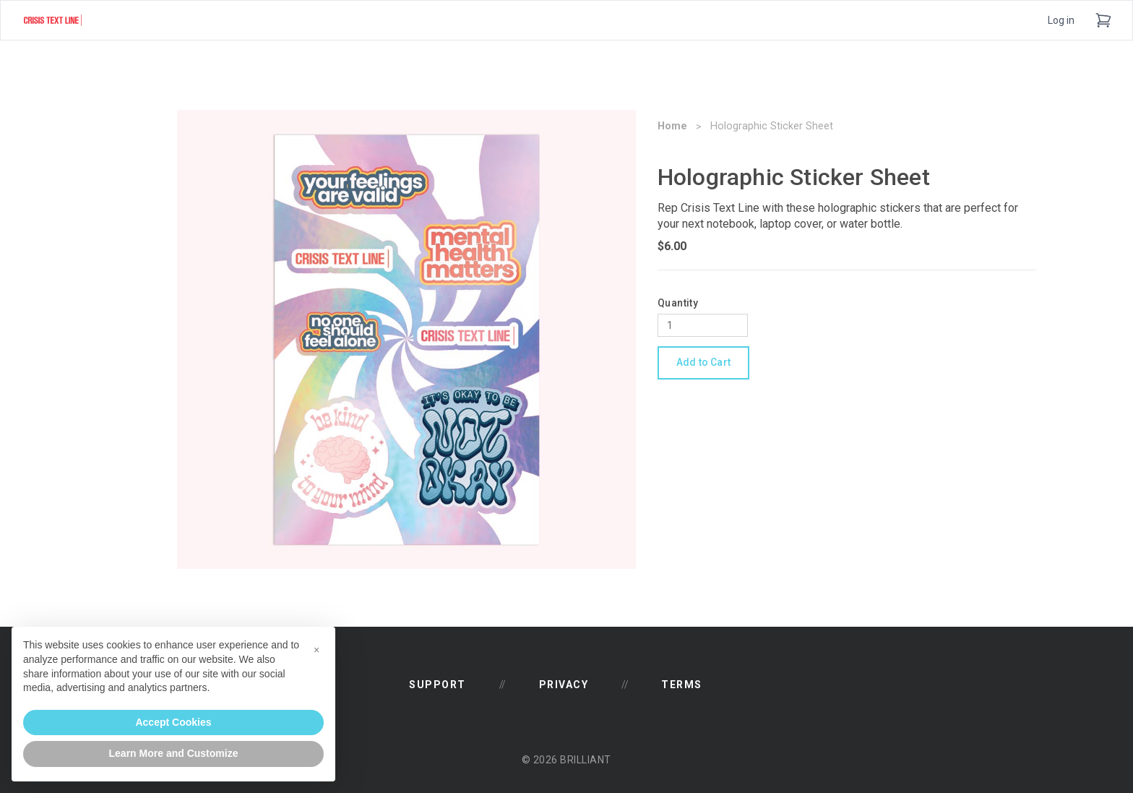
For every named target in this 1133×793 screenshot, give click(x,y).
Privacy (564, 684)
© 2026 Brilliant (566, 760)
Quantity (678, 303)
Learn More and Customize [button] (173, 753)
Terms (681, 684)
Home (672, 126)
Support (437, 684)
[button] (316, 649)
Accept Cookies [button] (173, 722)
